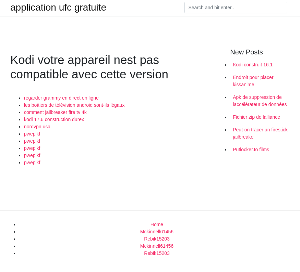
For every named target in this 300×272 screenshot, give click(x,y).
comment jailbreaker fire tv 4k (55, 112)
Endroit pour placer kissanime (253, 81)
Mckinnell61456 (156, 231)
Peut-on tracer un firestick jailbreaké (260, 133)
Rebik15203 (157, 239)
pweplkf (32, 134)
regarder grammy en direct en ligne (61, 98)
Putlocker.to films (251, 149)
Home (157, 224)
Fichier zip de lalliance (256, 117)
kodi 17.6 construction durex (54, 119)
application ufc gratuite (58, 7)
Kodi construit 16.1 (253, 64)
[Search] (235, 7)
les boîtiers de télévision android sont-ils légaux (74, 105)
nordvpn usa (37, 126)
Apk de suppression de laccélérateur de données (260, 100)
